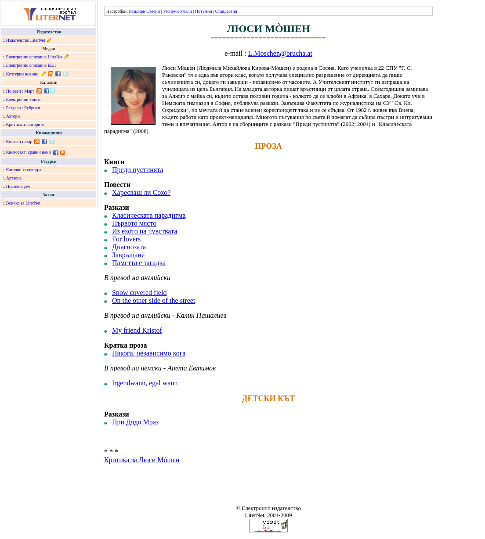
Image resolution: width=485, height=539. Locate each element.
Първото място (134, 223)
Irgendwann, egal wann (144, 383)
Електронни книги (23, 99)
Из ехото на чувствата (144, 231)
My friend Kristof (137, 330)
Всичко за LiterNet (23, 203)
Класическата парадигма (149, 215)
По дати (13, 91)
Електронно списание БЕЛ (31, 65)
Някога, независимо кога (148, 353)
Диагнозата (129, 247)
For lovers (126, 239)
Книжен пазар (19, 141)
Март (29, 91)
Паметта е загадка (139, 262)
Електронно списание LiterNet (34, 56)
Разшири (137, 11)
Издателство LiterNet (25, 40)
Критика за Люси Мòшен (142, 460)
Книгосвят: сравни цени (28, 152)
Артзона (14, 178)
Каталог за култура (23, 169)
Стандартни (226, 11)
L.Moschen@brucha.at (280, 53)
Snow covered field (139, 292)
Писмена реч (18, 186)
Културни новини (22, 74)
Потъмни (203, 11)
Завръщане (128, 255)
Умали (186, 11)
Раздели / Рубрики (23, 107)
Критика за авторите (25, 124)
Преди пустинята (137, 169)
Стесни (153, 11)
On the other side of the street (153, 300)
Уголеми (171, 11)
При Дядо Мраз (135, 422)
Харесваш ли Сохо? (141, 192)
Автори (13, 116)
